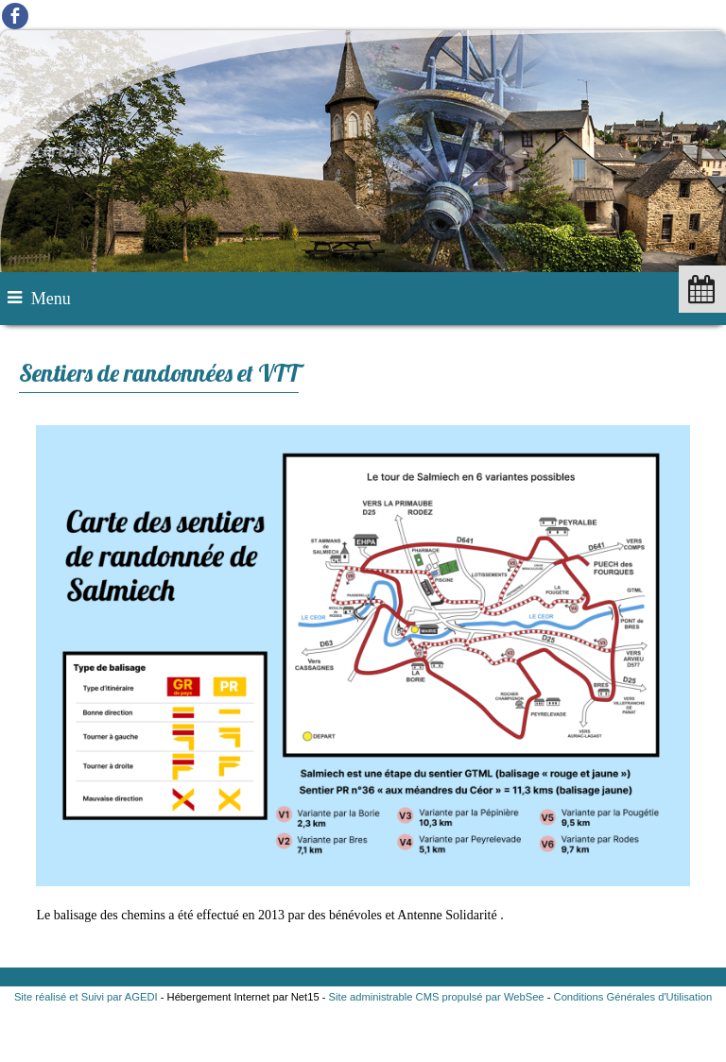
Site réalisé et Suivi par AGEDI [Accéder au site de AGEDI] (86, 996)
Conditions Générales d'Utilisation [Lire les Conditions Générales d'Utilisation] (633, 996)
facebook (15, 15)
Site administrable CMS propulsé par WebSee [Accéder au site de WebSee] (436, 996)
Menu (51, 298)
